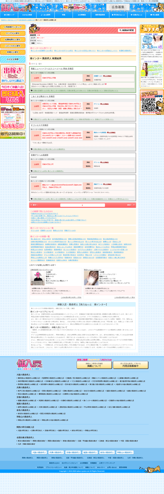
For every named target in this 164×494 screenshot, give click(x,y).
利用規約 (40, 467)
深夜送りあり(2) (88, 257)
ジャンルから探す (12, 46)
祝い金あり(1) (36, 239)
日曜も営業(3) (74, 244)
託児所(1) (80, 255)
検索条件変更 (126, 30)
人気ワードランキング (107, 463)
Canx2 (34, 177)
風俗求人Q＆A (54, 463)
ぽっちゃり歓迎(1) (69, 249)
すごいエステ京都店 (39, 125)
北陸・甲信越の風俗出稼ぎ (87, 441)
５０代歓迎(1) (71, 252)
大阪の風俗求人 (39, 452)
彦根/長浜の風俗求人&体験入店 (71, 407)
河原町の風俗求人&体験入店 (49, 400)
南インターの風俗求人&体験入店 (95, 400)
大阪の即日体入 (23, 430)
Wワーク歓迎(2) (104, 244)
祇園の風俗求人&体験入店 (27, 400)
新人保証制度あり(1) (110, 239)
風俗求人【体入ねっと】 (9, 20)
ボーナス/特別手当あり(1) (57, 241)
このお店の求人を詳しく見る (71, 297)
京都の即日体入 (50, 430)
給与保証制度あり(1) (59, 239)
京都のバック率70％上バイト (118, 199)
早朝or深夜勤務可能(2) (119, 247)
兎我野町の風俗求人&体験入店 (53, 378)
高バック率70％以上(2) (93, 241)
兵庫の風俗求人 (56, 452)
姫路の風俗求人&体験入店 (136, 391)
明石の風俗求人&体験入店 (27, 394)
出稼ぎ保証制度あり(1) (39, 241)
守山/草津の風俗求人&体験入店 (95, 407)
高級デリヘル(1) (70, 230)
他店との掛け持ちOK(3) (88, 244)
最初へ (34, 205)
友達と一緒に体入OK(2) (116, 257)
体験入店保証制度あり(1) (77, 239)
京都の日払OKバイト (111, 90)
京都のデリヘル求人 (40, 119)
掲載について (90, 467)
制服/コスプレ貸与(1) (55, 257)
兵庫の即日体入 (36, 430)
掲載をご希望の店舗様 (94, 365)
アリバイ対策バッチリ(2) (53, 255)
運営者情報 (123, 467)
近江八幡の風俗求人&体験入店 (119, 407)
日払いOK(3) (46, 239)
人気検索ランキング (12, 27)
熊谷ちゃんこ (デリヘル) (92, 270)
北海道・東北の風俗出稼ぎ (108, 441)
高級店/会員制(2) (37, 255)
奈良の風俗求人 (107, 452)
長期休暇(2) (58, 249)
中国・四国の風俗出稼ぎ (129, 441)
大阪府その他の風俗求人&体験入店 (128, 384)
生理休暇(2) (48, 249)
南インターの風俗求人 (59, 90)
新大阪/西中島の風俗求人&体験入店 (132, 381)
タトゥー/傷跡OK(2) (38, 260)
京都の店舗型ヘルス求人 (42, 90)
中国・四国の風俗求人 (116, 458)
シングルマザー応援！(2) (119, 249)
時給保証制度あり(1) (94, 239)
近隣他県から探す (12, 40)
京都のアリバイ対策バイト (104, 119)
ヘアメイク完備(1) (99, 255)
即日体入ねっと (118, 15)
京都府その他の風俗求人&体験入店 (121, 400)
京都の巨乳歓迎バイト (86, 119)
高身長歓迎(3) (119, 252)
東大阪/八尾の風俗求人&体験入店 (101, 384)
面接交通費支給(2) (37, 244)
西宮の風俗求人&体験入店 (51, 391)
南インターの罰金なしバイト (107, 50)
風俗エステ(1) (58, 230)
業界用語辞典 (100, 15)
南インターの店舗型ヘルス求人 (42, 50)
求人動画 (154, 15)
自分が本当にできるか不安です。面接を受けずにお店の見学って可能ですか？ (58, 220)
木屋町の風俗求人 (125, 50)
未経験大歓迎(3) (50, 244)
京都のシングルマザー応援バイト (79, 199)
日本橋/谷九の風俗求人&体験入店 (57, 381)
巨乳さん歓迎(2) (95, 252)
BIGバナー (101, 467)
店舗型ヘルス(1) (46, 230)
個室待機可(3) (78, 247)
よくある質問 (45, 15)
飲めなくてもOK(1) (102, 247)
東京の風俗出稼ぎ (24, 441)
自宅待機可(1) (90, 247)
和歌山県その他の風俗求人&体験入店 (55, 420)
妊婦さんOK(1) (61, 260)
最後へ (131, 205)
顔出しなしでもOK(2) (64, 247)
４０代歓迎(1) (59, 252)
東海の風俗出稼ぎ (69, 441)
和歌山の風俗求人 (125, 452)
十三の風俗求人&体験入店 (80, 381)
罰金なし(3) (117, 241)
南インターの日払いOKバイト (85, 50)
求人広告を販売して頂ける (130, 365)
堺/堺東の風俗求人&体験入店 (28, 384)
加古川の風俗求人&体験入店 (94, 391)
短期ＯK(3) (127, 244)
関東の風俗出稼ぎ (39, 441)
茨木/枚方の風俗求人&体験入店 (76, 384)
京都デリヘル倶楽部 (39, 155)
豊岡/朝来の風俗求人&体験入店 (50, 394)
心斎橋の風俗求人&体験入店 (128, 378)
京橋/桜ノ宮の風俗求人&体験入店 (78, 378)
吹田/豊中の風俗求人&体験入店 (52, 384)
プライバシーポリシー (54, 467)
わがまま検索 (27, 15)
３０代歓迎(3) (48, 252)
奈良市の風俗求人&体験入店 (28, 414)
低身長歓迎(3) (107, 252)
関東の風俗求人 (27, 458)
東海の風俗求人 (56, 458)
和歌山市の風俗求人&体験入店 (28, 420)
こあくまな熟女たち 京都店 (43, 96)
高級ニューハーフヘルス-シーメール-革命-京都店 (52, 69)
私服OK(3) (68, 257)
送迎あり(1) (77, 257)
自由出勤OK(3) (50, 247)
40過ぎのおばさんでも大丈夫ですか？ (44, 213)
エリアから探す (13, 33)
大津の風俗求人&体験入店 (48, 407)
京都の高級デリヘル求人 (42, 199)
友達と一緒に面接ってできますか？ (43, 218)
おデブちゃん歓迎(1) (85, 249)
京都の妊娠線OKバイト (99, 199)
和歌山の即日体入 (91, 430)
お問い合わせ (112, 467)
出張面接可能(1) (101, 257)
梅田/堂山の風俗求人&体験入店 (29, 378)
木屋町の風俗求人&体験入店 (71, 400)
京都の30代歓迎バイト (95, 90)
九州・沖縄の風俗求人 (135, 458)
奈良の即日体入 (77, 430)
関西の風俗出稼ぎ (54, 441)
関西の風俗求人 (42, 458)
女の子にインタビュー (70, 463)
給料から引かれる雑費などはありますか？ (46, 222)
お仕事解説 (82, 15)
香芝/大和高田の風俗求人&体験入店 (52, 414)
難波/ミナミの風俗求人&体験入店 (104, 378)
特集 (63, 15)
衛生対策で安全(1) (69, 255)
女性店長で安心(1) (114, 255)
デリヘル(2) (35, 230)
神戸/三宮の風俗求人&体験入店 (29, 391)
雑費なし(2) (107, 241)
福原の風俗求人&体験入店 (115, 391)
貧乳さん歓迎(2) (82, 252)
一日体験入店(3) (116, 244)
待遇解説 (93, 463)
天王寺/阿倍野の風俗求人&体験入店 (104, 381)
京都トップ (9, 15)
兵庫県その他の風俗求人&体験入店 (75, 394)
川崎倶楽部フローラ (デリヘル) (41, 270)
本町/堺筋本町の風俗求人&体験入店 (30, 381)
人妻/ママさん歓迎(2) (101, 249)
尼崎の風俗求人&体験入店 (72, 391)
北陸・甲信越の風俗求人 (74, 458)
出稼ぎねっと (137, 15)
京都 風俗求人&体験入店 (27, 20)
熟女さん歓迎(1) (36, 252)
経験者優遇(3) (63, 244)
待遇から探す (13, 52)
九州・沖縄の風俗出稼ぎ (26, 444)
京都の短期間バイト (71, 119)
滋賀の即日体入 (63, 430)
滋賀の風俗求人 (90, 452)
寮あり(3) (88, 255)
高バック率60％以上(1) (76, 241)
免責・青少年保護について (73, 467)
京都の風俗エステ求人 (41, 149)
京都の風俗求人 (73, 452)
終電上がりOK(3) (37, 249)
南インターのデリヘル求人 (63, 50)
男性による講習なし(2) (39, 257)
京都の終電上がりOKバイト (77, 90)
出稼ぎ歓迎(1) (73, 260)
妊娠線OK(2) (50, 260)
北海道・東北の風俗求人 (95, 458)
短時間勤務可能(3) (37, 247)
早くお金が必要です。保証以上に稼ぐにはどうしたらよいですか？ (55, 216)
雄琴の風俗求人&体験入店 (27, 407)
